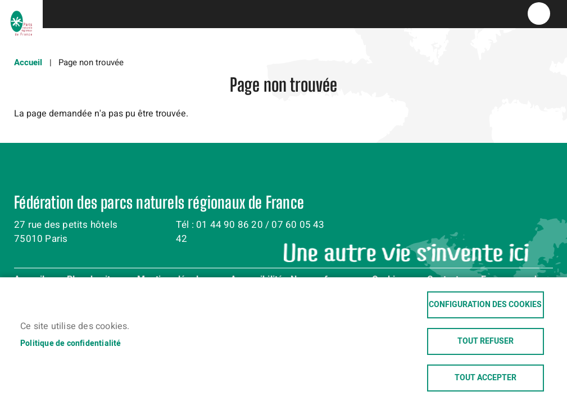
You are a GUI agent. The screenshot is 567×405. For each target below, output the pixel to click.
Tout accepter (485, 378)
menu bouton (539, 13)
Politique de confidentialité (70, 343)
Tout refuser (485, 341)
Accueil (28, 62)
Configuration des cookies (485, 304)
